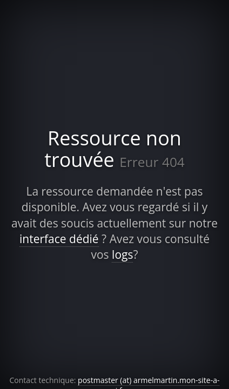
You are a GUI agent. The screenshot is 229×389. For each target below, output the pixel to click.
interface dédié (59, 238)
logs (122, 254)
